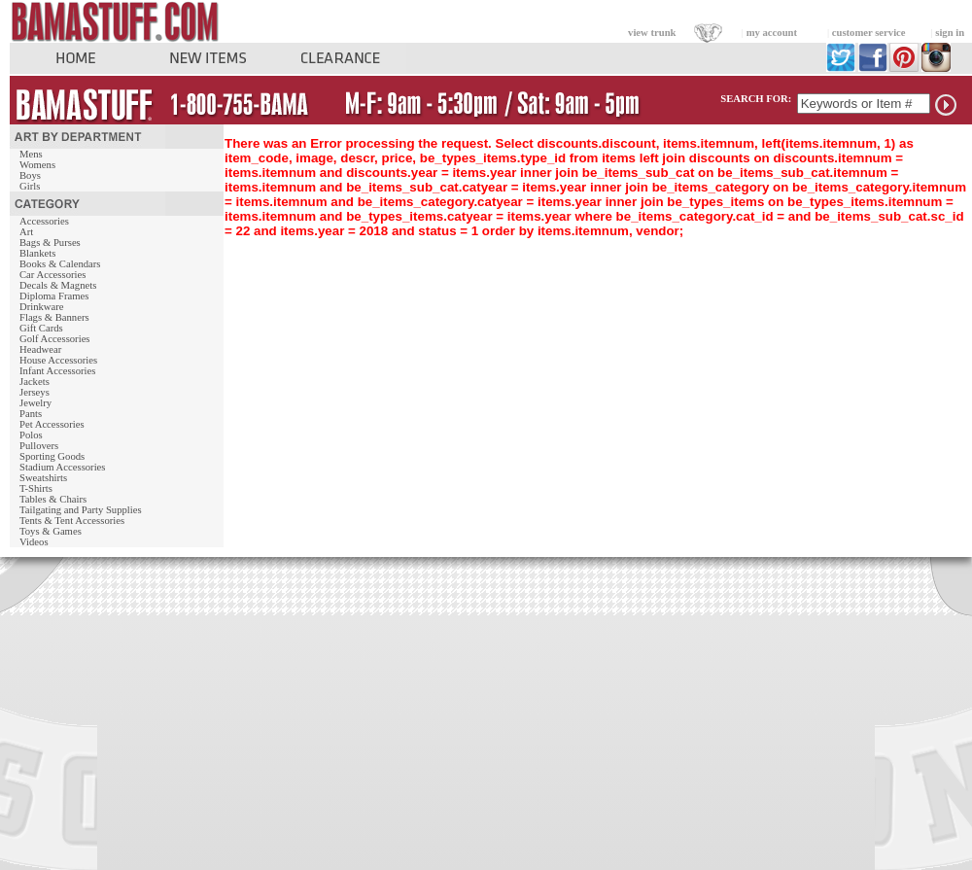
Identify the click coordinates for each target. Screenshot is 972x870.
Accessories (44, 221)
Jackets (34, 381)
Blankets (37, 253)
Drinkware (41, 306)
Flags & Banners (54, 317)
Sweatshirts (43, 477)
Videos (34, 542)
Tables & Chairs (53, 499)
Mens (31, 154)
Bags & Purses (50, 242)
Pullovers (38, 445)
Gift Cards (41, 328)
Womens (37, 164)
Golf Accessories (54, 338)
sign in (949, 32)
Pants (30, 413)
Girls (29, 186)
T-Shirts (35, 488)
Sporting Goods (52, 456)
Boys (30, 175)
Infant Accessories (57, 370)
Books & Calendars (59, 264)
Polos (31, 435)
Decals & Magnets (57, 285)
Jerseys (34, 392)
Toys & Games (50, 531)
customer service (869, 32)
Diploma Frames (53, 296)
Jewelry (35, 403)
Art (26, 231)
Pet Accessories (52, 424)
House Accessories (58, 360)
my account (771, 32)
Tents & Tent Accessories (71, 520)
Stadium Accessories (62, 467)
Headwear (40, 349)
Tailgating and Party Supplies (80, 510)
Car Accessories (52, 274)
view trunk (652, 32)
